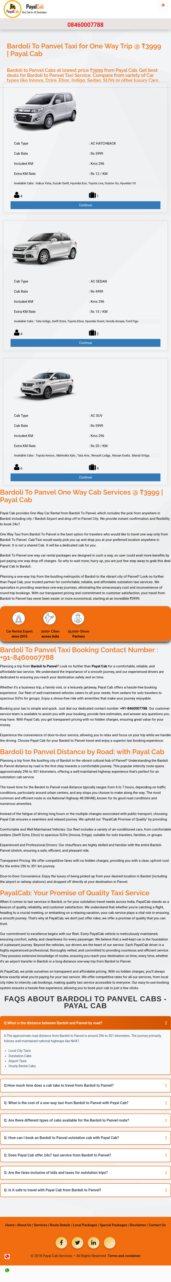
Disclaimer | (139, 1225)
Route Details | (61, 1225)
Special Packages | (114, 1225)
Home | (10, 1225)
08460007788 (85, 25)
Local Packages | (86, 1225)
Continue (85, 205)
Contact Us (157, 1225)
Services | (41, 1225)
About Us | (25, 1225)
